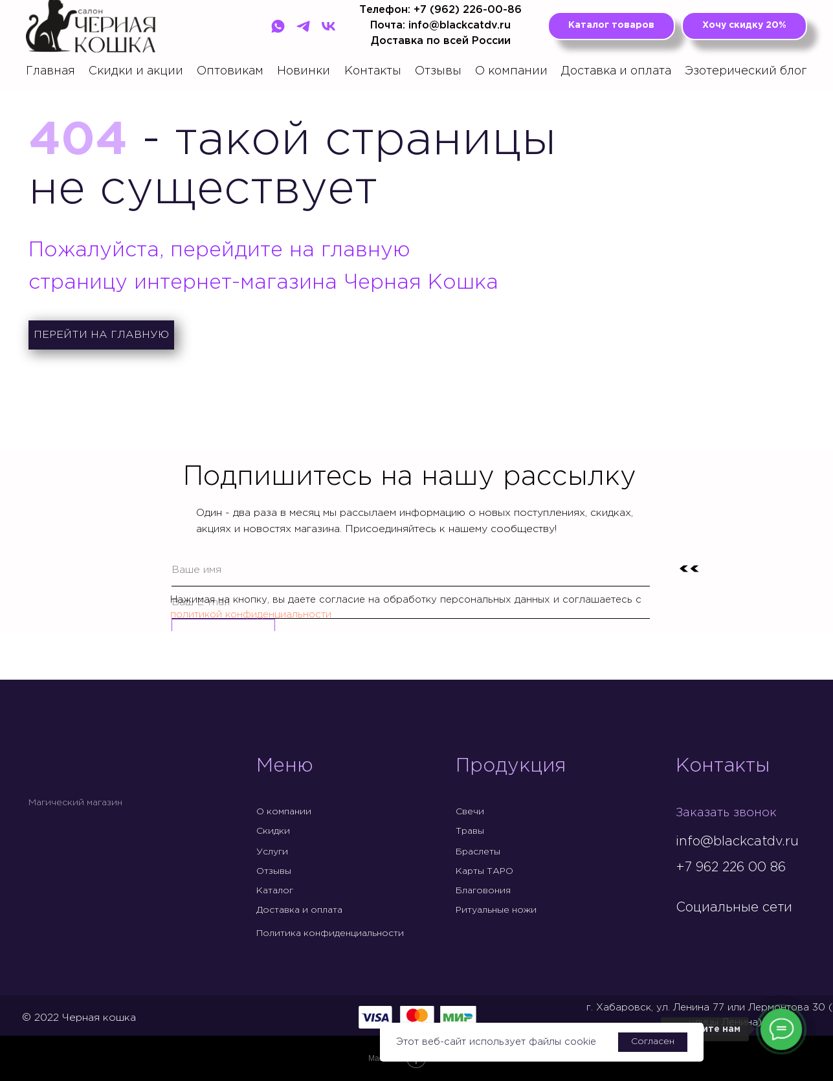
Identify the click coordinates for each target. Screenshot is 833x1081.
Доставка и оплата (616, 71)
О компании (511, 71)
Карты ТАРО (484, 871)
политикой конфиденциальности (250, 614)
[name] (411, 570)
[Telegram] (303, 26)
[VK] (328, 26)
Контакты (372, 71)
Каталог (274, 891)
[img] (686, 935)
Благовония (483, 891)
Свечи (470, 812)
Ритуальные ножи (496, 910)
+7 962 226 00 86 (731, 867)
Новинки (303, 71)
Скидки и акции (136, 71)
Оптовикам (230, 71)
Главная (50, 71)
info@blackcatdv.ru (737, 841)
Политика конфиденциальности (330, 933)
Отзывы (438, 71)
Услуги (272, 852)
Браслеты (478, 852)
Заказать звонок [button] (729, 812)
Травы (470, 831)
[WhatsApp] (278, 26)
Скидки (273, 831)
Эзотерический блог (746, 71)
